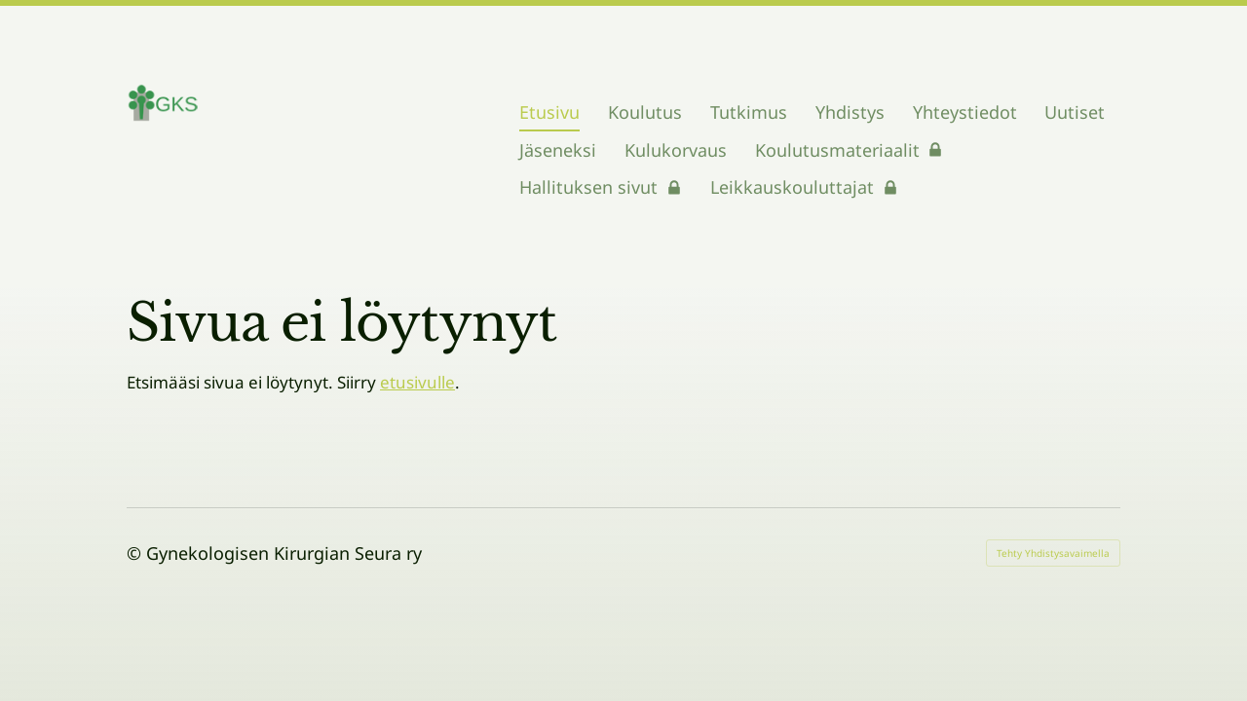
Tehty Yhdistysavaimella (1053, 553)
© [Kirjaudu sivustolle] (136, 553)
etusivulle (417, 382)
